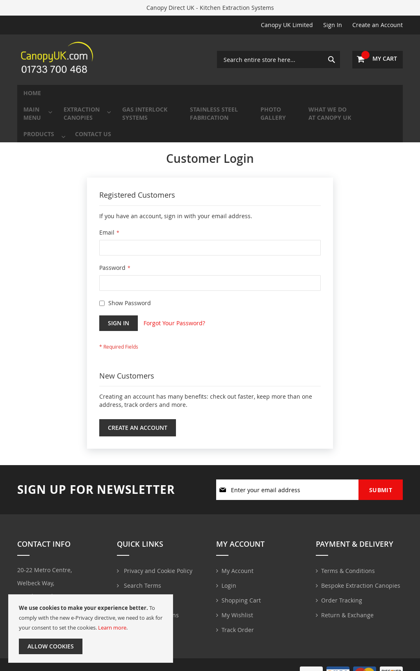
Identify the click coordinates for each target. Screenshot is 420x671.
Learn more (112, 627)
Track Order (237, 626)
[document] (90, 628)
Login (228, 582)
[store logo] (58, 59)
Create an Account (377, 25)
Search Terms (141, 582)
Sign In (332, 25)
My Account (237, 567)
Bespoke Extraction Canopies (360, 582)
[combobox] (278, 59)
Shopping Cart (241, 597)
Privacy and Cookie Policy (157, 567)
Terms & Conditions (348, 567)
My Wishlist (237, 612)
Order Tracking (341, 597)
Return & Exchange (347, 612)
